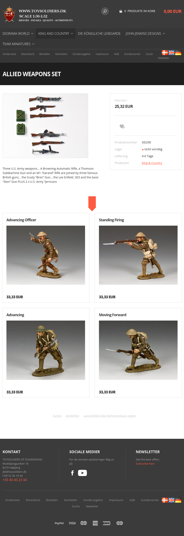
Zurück (57, 416)
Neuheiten (61, 54)
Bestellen (44, 54)
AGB (116, 54)
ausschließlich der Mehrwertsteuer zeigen (110, 416)
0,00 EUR (172, 11)
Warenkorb (27, 54)
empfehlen (72, 416)
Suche (149, 54)
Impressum (102, 54)
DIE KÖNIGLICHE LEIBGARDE (99, 33)
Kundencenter (132, 54)
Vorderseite (9, 54)
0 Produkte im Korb (139, 11)
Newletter (163, 58)
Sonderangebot (81, 54)
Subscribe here (145, 463)
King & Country (152, 163)
